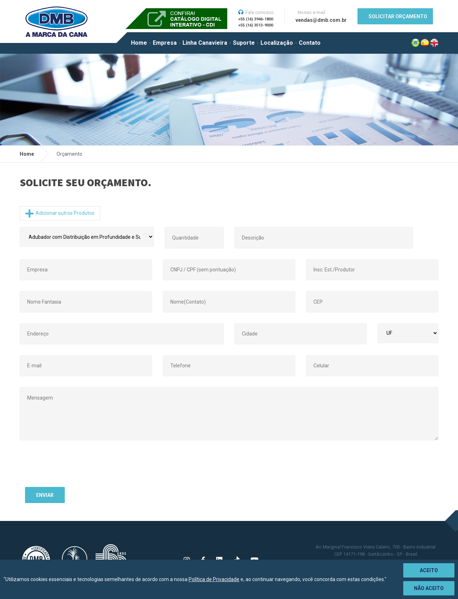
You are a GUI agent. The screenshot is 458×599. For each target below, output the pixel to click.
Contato (310, 42)
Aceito (429, 570)
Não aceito (429, 588)
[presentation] (79, 468)
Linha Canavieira (204, 42)
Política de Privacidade (214, 579)
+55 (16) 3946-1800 (255, 19)
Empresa (165, 42)
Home (139, 42)
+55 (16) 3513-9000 (255, 25)
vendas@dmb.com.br (321, 20)
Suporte (244, 42)
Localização (276, 42)
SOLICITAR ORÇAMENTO (398, 16)
